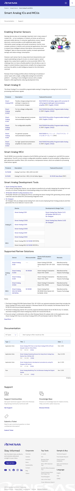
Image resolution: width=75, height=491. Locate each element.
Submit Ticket (8, 430)
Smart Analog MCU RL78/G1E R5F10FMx (16, 291)
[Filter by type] (11, 335)
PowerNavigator (45, 476)
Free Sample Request (62, 457)
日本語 (56, 105)
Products (6, 8)
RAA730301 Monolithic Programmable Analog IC (54, 117)
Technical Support (62, 454)
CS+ (42, 457)
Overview (28, 454)
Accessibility (26, 489)
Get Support (8, 408)
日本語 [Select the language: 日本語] (58, 478)
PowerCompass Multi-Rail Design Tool (47, 473)
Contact (28, 468)
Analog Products (14, 8)
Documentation (9, 21)
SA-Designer (10, 199)
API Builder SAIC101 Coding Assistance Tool (19, 193)
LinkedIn (21, 470)
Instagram (18, 470)
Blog (27, 470)
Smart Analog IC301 (7, 119)
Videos (27, 473)
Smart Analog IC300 (7, 111)
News (27, 462)
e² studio (43, 454)
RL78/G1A (29, 271)
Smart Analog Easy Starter (14, 186)
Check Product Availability (61, 460)
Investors (28, 459)
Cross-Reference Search (48, 482)
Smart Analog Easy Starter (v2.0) (56, 220)
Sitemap (34, 489)
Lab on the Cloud (45, 479)
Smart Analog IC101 (21, 212)
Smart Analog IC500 (7, 127)
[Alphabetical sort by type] (7, 342)
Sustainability (29, 465)
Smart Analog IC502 (7, 144)
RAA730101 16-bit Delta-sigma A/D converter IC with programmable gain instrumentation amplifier (54, 103)
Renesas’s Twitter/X (10, 470)
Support (20, 21)
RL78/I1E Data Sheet (56, 176)
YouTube (5, 470)
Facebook (13, 470)
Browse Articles (44, 408)
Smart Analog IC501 (7, 136)
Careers (28, 457)
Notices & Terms (8, 489)
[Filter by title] (45, 335)
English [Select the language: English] (59, 473)
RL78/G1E (8, 172)
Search (72, 3)
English (51, 105)
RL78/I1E (8, 176)
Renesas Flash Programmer (45, 460)
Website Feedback (42, 489)
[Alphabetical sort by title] (22, 342)
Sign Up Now (10, 463)
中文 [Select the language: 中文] (58, 476)
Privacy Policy (18, 489)
